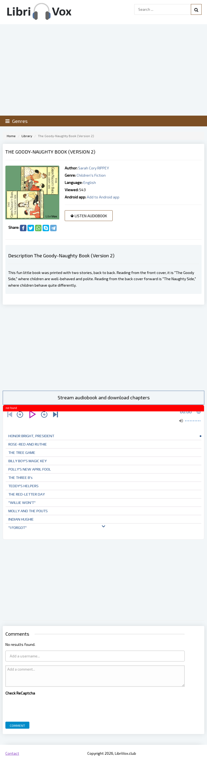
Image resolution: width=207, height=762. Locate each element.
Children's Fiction (91, 175)
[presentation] (46, 707)
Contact (12, 753)
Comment (17, 725)
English (89, 182)
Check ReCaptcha (20, 693)
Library (27, 136)
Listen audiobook (88, 215)
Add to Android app (103, 197)
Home (11, 136)
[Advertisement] (103, 347)
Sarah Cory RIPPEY (93, 168)
